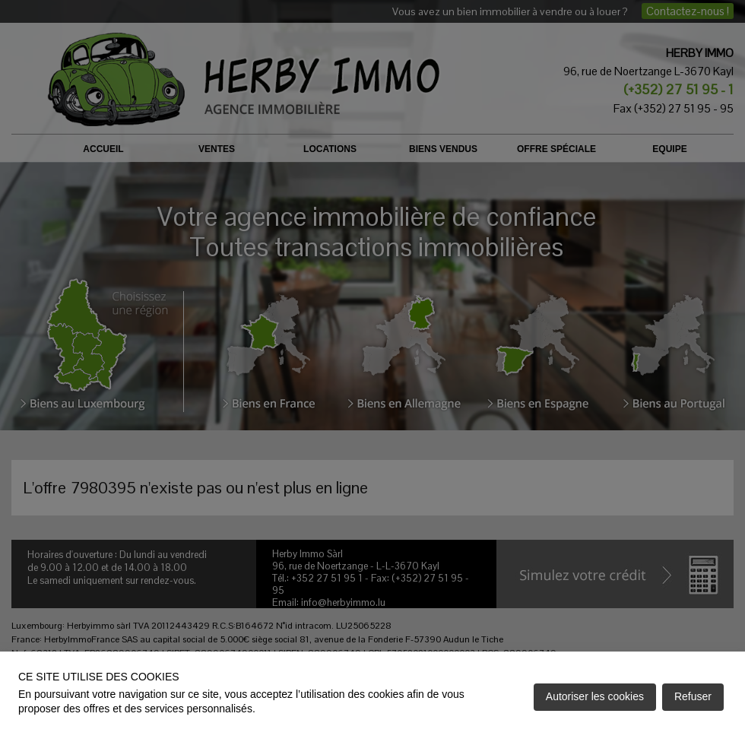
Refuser (693, 696)
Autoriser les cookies (595, 696)
